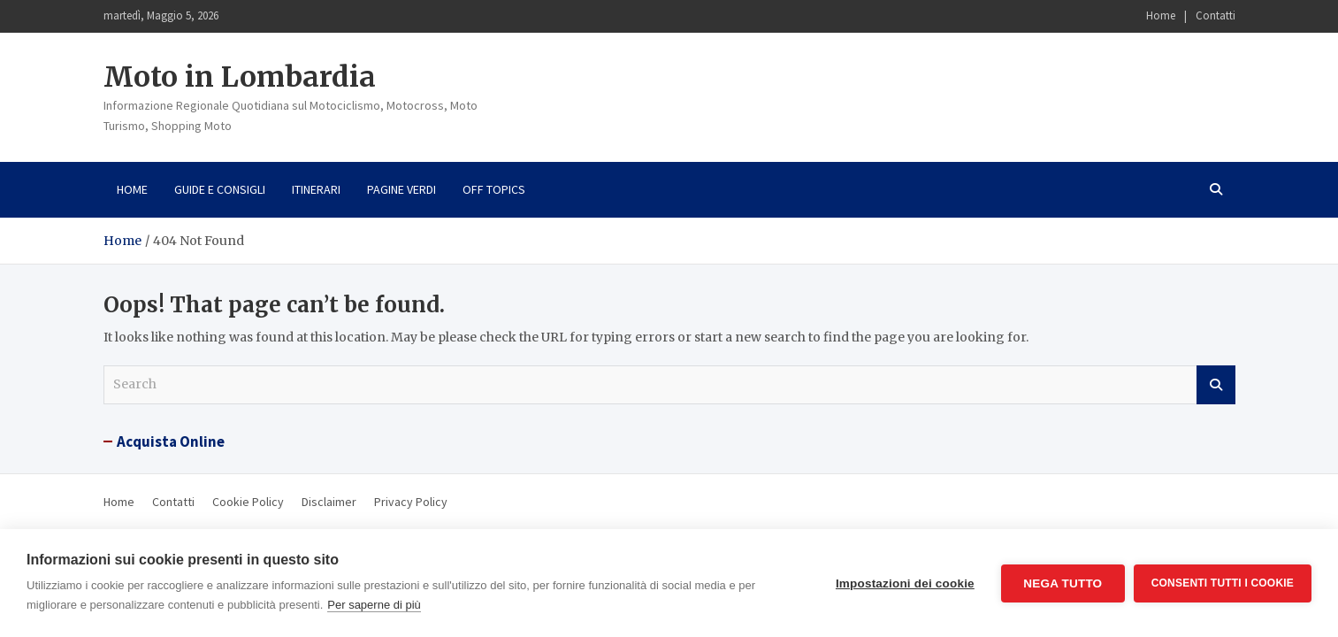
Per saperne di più (374, 604)
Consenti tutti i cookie (1222, 583)
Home (1160, 15)
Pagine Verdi (401, 189)
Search (1216, 384)
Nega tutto (1062, 583)
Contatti (1215, 15)
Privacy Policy (410, 502)
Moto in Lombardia (239, 77)
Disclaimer (329, 502)
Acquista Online (171, 441)
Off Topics (494, 189)
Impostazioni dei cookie (905, 583)
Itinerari (316, 189)
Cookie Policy (248, 502)
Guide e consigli (219, 189)
